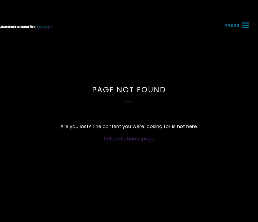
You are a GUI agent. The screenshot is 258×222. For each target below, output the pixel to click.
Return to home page (129, 138)
